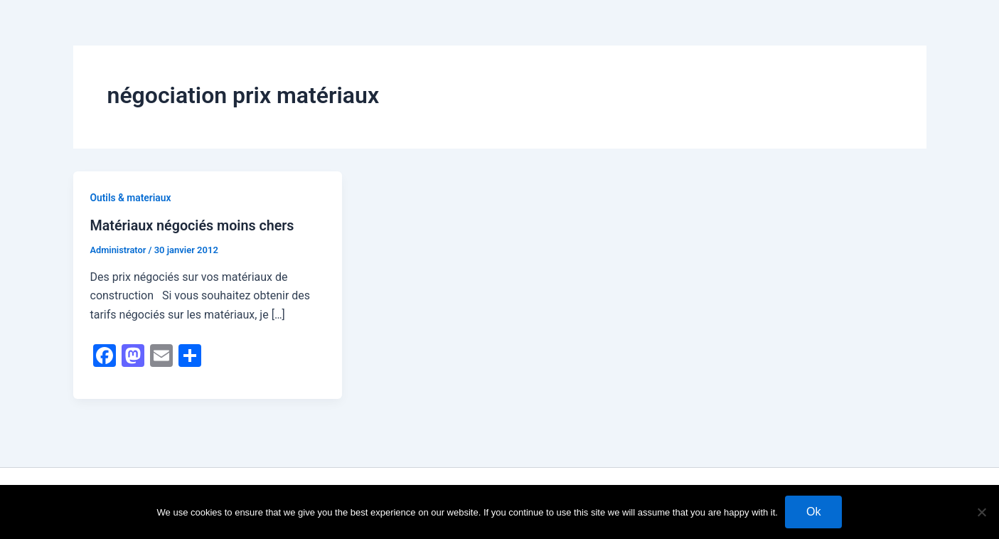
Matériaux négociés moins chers (194, 225)
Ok (813, 512)
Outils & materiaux (131, 197)
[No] (981, 512)
